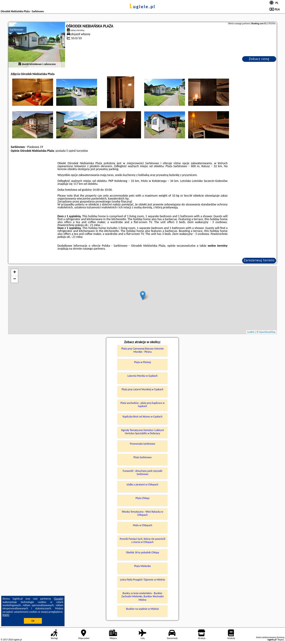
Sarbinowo (16, 29)
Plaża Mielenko (142, 566)
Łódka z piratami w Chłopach (142, 484)
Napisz (281, 639)
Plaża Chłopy (142, 498)
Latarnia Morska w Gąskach (142, 375)
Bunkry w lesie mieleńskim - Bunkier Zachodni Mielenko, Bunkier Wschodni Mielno (142, 596)
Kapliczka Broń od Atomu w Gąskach (142, 416)
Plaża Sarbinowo (143, 457)
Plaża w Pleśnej (142, 362)
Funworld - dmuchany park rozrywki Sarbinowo (142, 472)
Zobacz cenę (259, 59)
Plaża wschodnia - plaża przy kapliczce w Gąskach (142, 404)
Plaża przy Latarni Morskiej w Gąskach (142, 389)
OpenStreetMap (267, 331)
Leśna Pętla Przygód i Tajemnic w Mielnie (142, 579)
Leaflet (250, 331)
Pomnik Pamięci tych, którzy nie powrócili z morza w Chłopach (142, 540)
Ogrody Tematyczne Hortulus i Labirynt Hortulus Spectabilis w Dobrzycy (142, 432)
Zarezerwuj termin (259, 260)
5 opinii (71, 151)
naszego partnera (94, 249)
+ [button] (14, 272)
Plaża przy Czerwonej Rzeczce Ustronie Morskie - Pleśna (142, 350)
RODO (5, 615)
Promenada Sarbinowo (142, 443)
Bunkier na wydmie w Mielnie (142, 608)
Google (59, 598)
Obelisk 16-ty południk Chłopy (142, 552)
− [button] (14, 279)
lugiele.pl (143, 6)
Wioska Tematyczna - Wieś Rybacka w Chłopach (142, 513)
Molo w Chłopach (142, 525)
